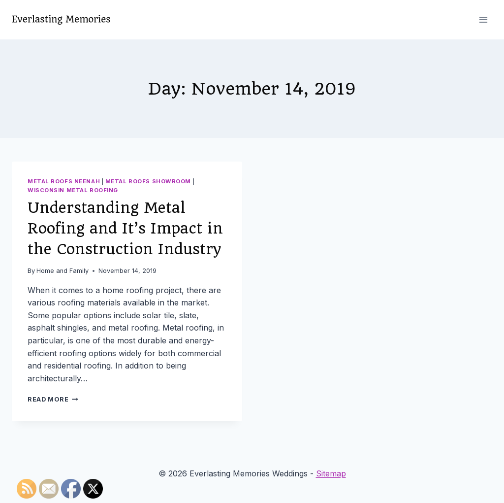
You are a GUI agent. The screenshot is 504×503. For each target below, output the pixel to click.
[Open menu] (483, 19)
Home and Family (62, 270)
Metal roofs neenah (64, 181)
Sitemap (331, 473)
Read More (53, 399)
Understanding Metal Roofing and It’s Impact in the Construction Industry (125, 228)
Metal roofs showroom (148, 181)
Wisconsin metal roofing (73, 190)
